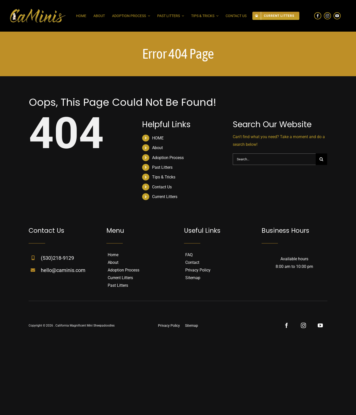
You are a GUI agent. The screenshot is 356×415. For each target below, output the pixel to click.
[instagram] (327, 15)
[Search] (321, 159)
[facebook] (317, 15)
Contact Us (162, 187)
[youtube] (337, 15)
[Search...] (274, 159)
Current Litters (164, 196)
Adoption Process (168, 157)
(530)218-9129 (57, 258)
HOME (158, 138)
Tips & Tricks (163, 177)
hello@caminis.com (63, 270)
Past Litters (162, 167)
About (157, 147)
